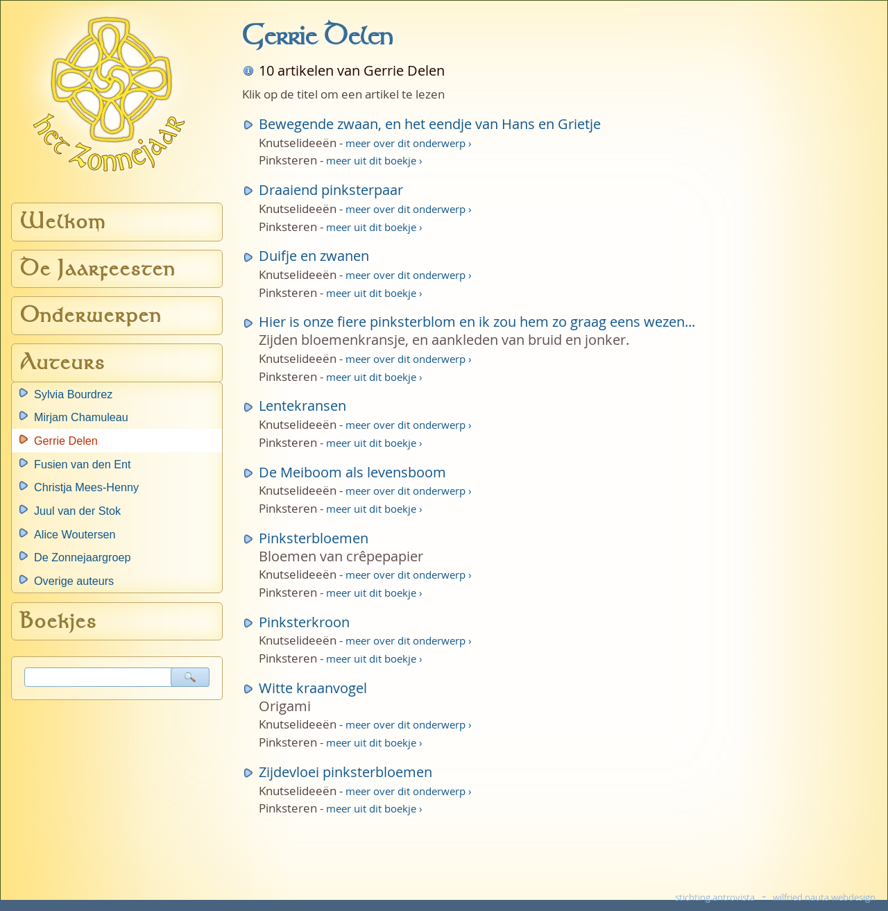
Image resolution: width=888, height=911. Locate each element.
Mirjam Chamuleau (81, 417)
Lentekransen (302, 405)
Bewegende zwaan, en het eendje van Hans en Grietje (430, 123)
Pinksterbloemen (313, 538)
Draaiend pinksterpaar (331, 189)
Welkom (63, 221)
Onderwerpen (91, 315)
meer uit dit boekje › (374, 160)
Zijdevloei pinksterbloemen (345, 772)
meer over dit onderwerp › (408, 143)
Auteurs (62, 362)
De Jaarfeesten (98, 269)
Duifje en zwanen (314, 255)
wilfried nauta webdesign (824, 897)
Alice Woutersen (75, 534)
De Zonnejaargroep (82, 557)
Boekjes (58, 621)
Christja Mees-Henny (86, 487)
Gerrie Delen (66, 440)
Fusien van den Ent (82, 464)
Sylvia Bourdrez (73, 394)
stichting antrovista (715, 897)
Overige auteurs (74, 580)
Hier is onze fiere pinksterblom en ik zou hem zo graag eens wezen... (477, 321)
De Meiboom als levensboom (352, 472)
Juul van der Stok (77, 510)
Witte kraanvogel (313, 688)
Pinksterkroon (304, 622)
